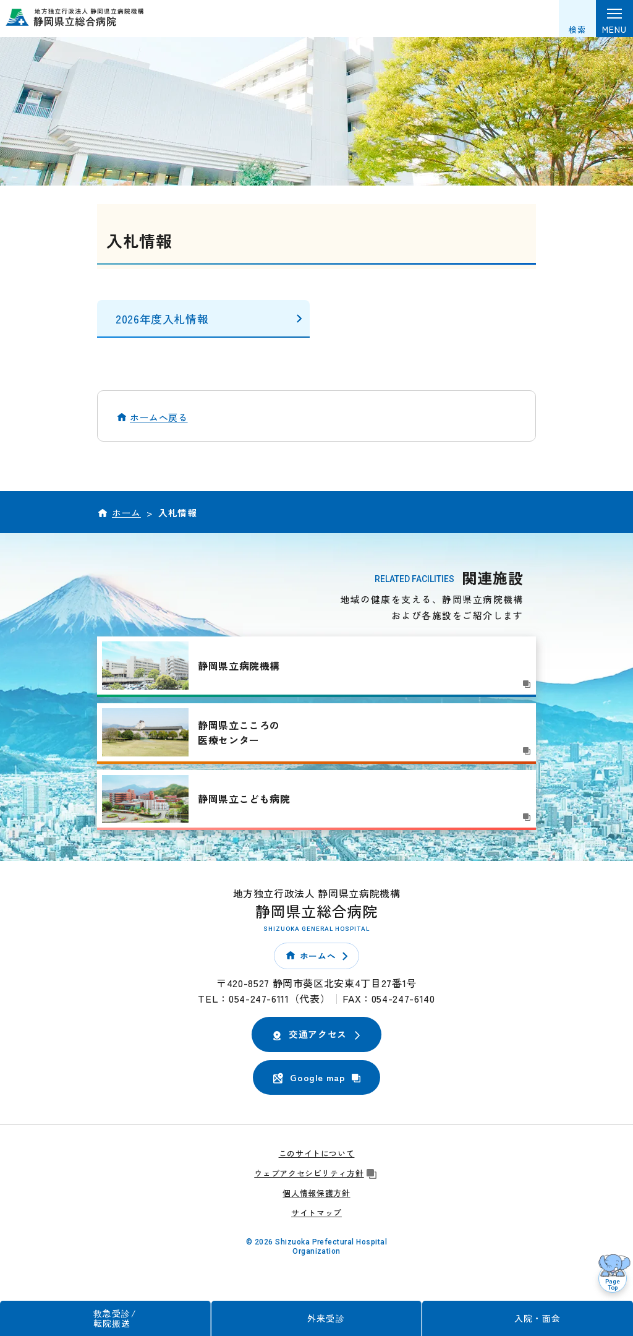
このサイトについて (317, 1153)
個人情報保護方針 (316, 1193)
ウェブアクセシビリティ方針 (316, 1173)
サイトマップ (316, 1212)
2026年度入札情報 (162, 318)
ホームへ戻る (159, 417)
